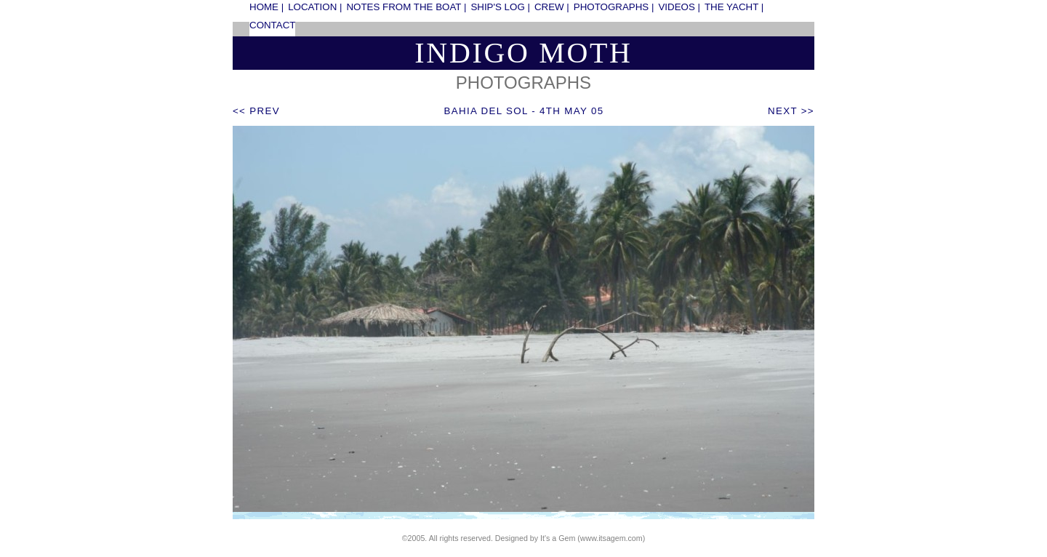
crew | (551, 6)
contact (272, 25)
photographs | (614, 6)
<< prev (256, 110)
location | (315, 6)
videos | (679, 6)
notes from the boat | (406, 6)
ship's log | (500, 6)
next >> (791, 110)
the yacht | (734, 6)
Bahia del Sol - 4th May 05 (524, 110)
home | (266, 6)
